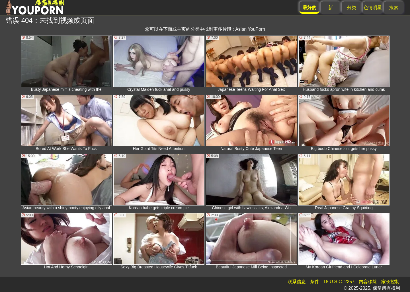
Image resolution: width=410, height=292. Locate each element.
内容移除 (368, 281)
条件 (314, 281)
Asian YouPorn (250, 29)
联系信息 (297, 281)
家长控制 (390, 281)
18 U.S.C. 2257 (338, 281)
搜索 (393, 7)
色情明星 (373, 7)
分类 (351, 7)
